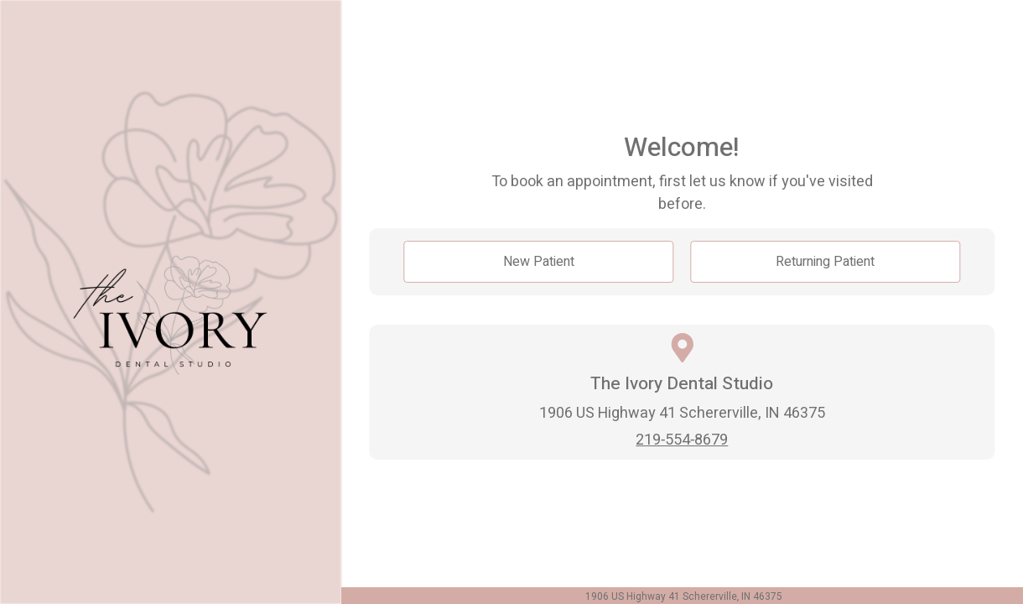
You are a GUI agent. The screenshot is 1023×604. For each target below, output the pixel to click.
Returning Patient (825, 262)
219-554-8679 (682, 440)
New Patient (538, 262)
